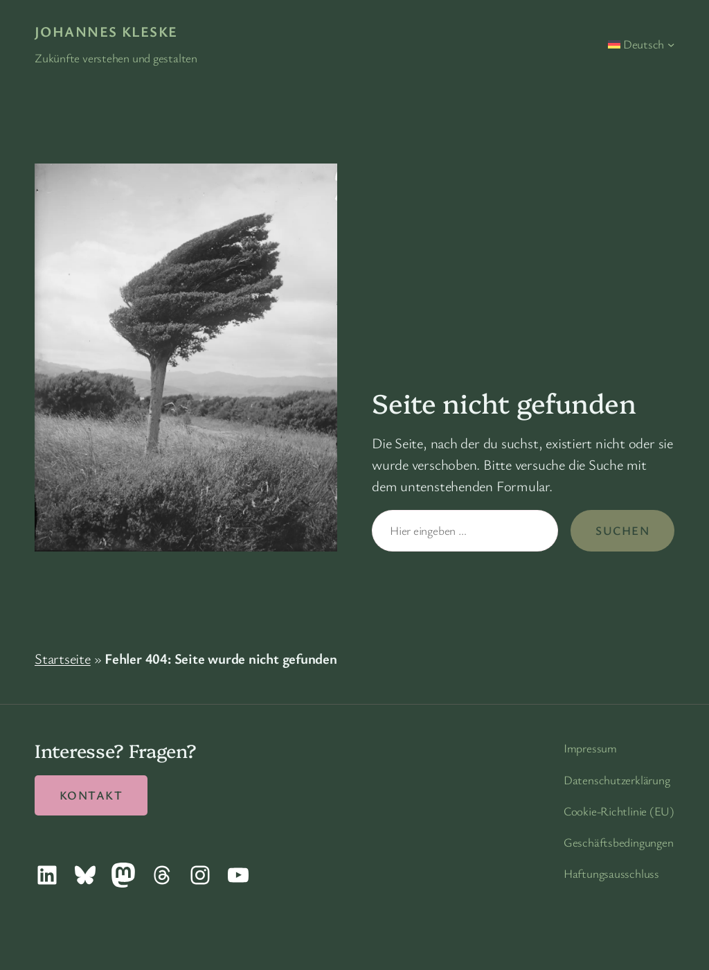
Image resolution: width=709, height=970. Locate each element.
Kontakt (91, 795)
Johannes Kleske (106, 31)
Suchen (622, 530)
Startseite (63, 658)
